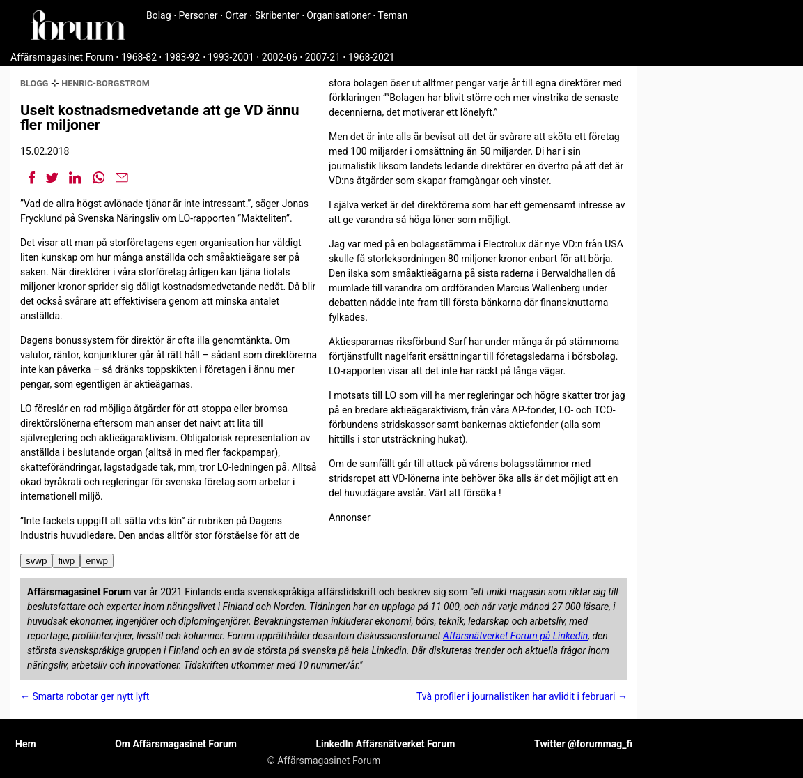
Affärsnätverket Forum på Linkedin (515, 635)
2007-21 (323, 57)
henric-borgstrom (105, 83)
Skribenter (277, 15)
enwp (97, 561)
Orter (236, 15)
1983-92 (182, 57)
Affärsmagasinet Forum (62, 57)
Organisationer (338, 15)
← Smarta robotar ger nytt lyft (84, 696)
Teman (392, 15)
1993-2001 (231, 57)
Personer (198, 15)
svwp (36, 561)
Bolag (158, 15)
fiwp (66, 561)
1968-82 (139, 57)
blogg (34, 83)
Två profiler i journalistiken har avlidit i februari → (521, 696)
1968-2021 (371, 57)
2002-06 (279, 57)
